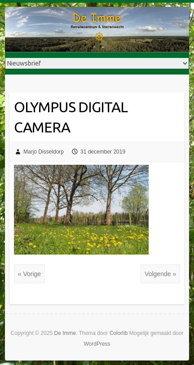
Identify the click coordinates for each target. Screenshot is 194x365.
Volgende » (160, 273)
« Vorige (29, 273)
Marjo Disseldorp (43, 152)
